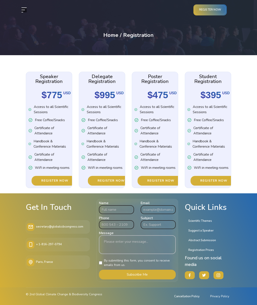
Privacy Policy (219, 296)
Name (103, 203)
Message (106, 233)
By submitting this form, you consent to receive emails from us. (137, 262)
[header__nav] (24, 10)
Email (145, 203)
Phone (104, 218)
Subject (147, 218)
